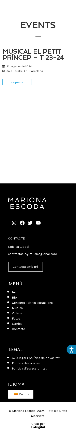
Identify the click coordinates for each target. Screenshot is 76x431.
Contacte (16, 238)
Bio (14, 297)
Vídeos (17, 313)
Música (17, 308)
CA (18, 394)
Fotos (16, 318)
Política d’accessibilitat (29, 368)
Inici (15, 292)
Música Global (18, 247)
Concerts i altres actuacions (32, 303)
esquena (17, 82)
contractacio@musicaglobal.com (32, 254)
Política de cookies (26, 363)
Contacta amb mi (25, 267)
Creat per (37, 426)
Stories (17, 324)
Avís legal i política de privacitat (36, 358)
